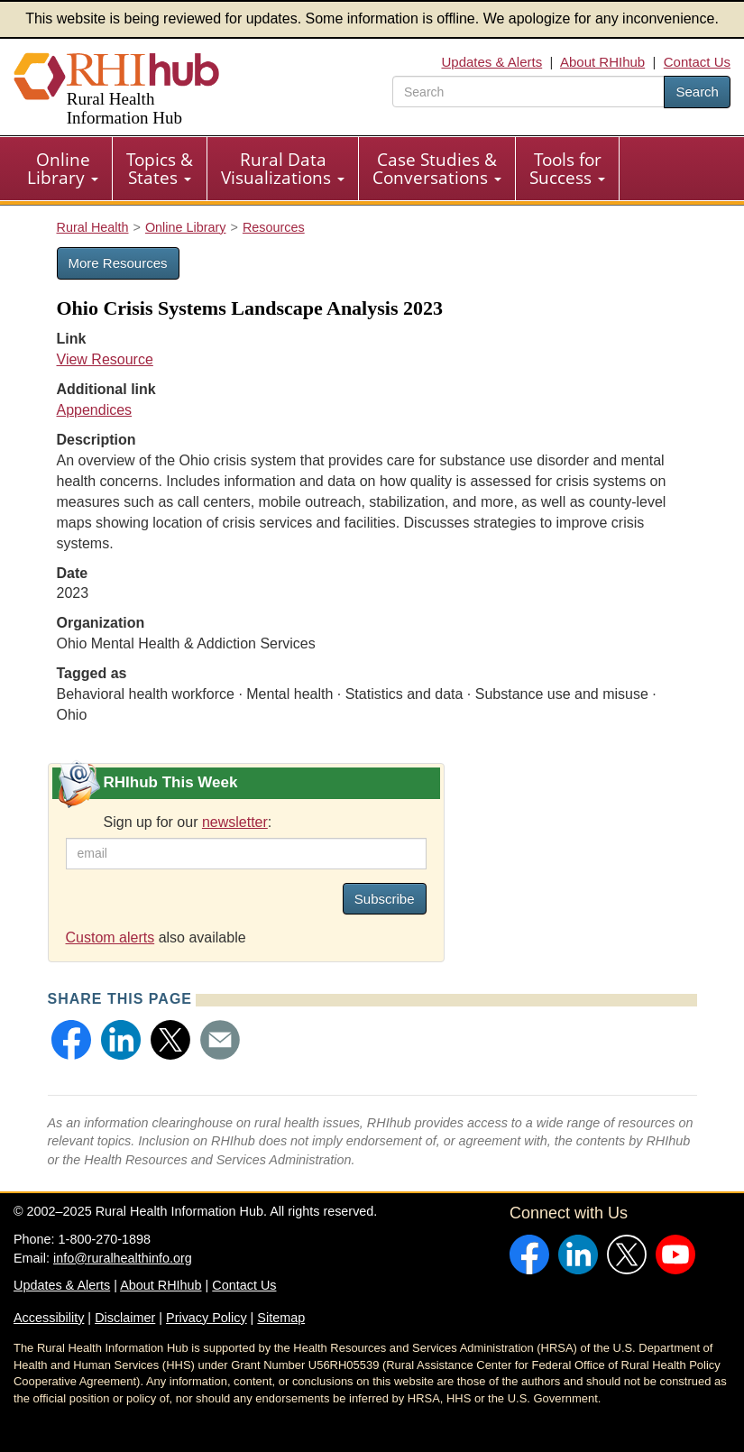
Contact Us (697, 61)
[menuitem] (63, 168)
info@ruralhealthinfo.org (122, 1258)
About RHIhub (602, 61)
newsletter (235, 822)
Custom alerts (110, 937)
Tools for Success (567, 168)
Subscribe (384, 898)
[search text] (528, 91)
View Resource (105, 359)
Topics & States (159, 168)
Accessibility (49, 1317)
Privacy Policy (206, 1317)
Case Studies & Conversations (436, 168)
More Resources (118, 263)
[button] (71, 1039)
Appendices (95, 410)
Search (697, 91)
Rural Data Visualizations (282, 168)
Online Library (62, 168)
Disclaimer (125, 1317)
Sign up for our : (188, 822)
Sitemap (281, 1317)
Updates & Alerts (491, 61)
